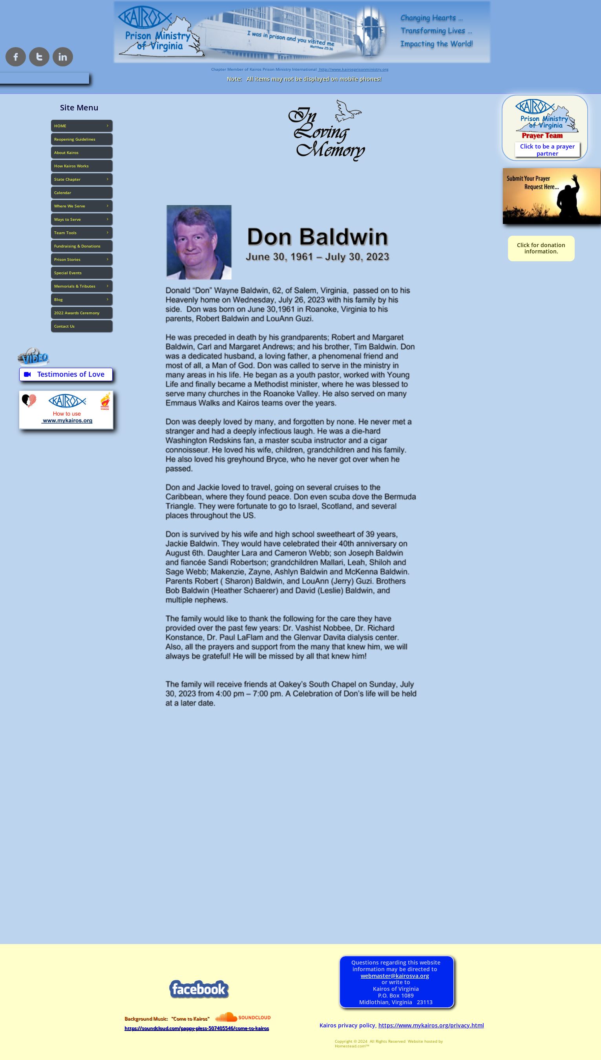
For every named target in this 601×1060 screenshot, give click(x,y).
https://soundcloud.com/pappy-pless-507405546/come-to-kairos (196, 1028)
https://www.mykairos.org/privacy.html (431, 1025)
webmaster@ (378, 975)
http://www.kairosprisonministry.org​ (353, 69)
